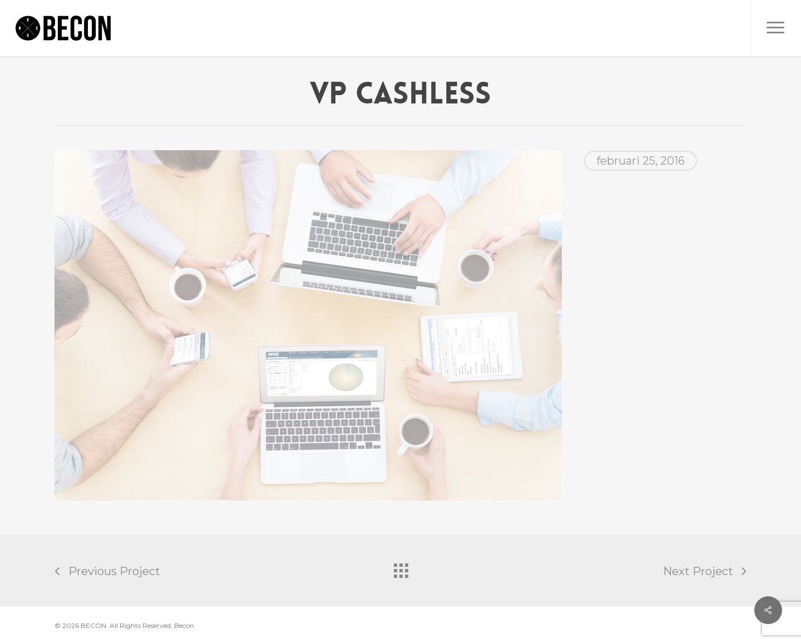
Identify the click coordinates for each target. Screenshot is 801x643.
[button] (775, 28)
